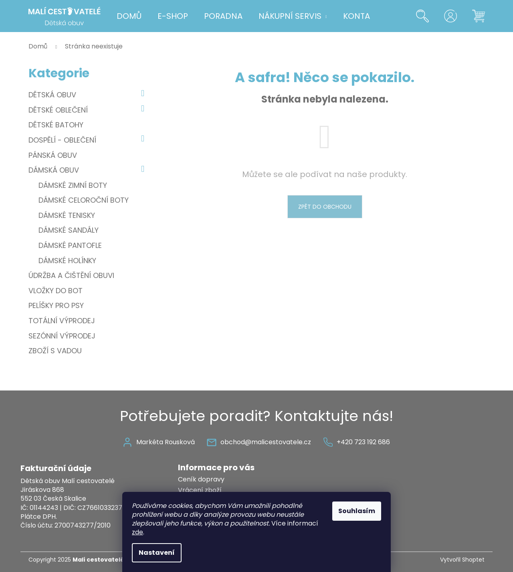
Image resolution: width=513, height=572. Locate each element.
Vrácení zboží (200, 490)
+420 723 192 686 (363, 442)
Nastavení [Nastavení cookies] (157, 552)
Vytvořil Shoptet (462, 560)
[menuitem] (129, 16)
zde (137, 532)
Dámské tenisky (66, 215)
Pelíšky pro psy (57, 305)
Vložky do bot (56, 291)
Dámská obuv (88, 170)
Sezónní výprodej (62, 336)
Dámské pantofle (70, 245)
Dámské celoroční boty (83, 200)
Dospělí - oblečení (88, 140)
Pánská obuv (53, 155)
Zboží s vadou (56, 351)
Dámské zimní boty (72, 185)
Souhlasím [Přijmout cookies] (356, 511)
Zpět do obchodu (324, 207)
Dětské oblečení (88, 110)
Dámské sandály (68, 230)
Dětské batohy (56, 125)
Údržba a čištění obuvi (72, 275)
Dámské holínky (67, 261)
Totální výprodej (62, 321)
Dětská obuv (88, 95)
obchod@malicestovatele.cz (265, 442)
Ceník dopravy (201, 479)
